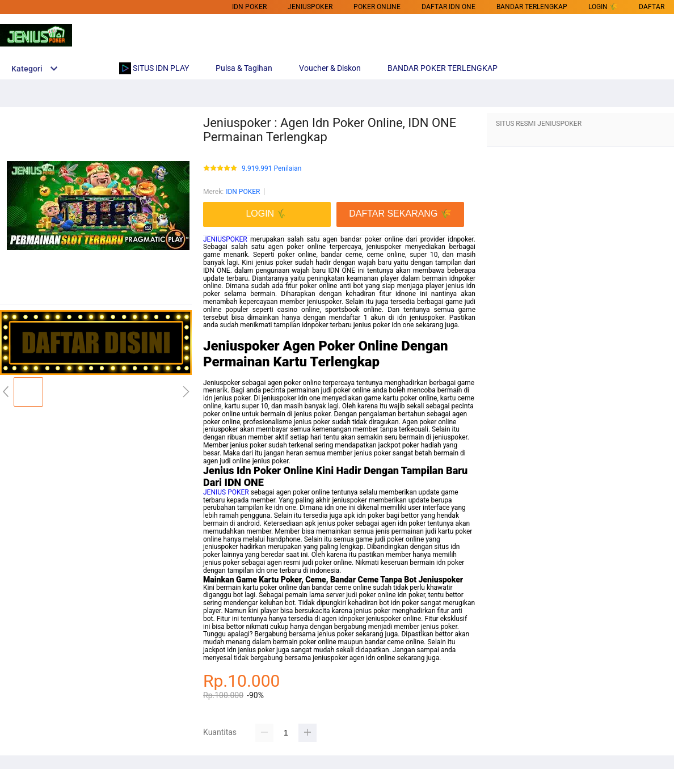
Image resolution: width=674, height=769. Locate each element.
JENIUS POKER (226, 492)
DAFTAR (651, 7)
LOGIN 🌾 (603, 7)
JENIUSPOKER (225, 239)
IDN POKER (249, 7)
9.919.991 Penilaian (271, 168)
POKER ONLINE (377, 7)
